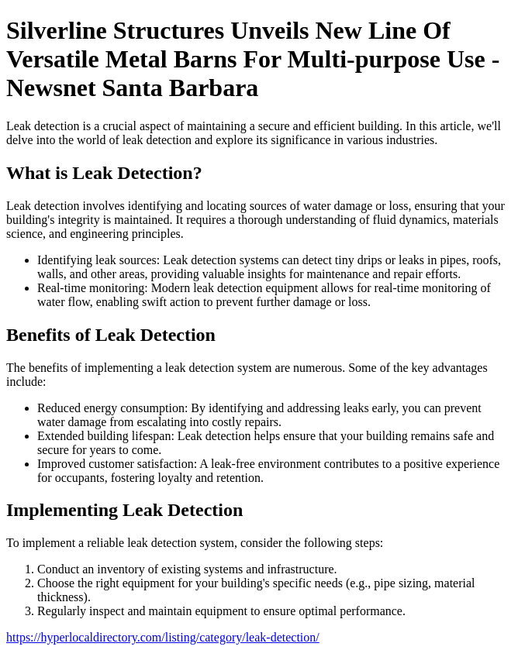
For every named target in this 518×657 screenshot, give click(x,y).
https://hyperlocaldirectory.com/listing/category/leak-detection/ (162, 637)
